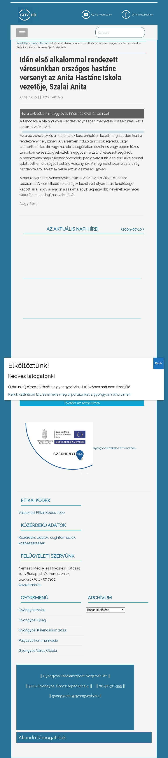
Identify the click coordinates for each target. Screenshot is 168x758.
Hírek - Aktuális (40, 43)
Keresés (139, 32)
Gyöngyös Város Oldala (38, 650)
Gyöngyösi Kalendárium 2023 (42, 630)
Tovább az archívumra (82, 403)
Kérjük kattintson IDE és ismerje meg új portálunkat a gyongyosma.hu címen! (69, 394)
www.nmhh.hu (30, 585)
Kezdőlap (22, 43)
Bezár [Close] (158, 363)
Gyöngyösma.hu (32, 610)
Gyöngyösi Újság (32, 620)
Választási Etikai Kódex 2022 (42, 513)
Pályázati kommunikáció (38, 640)
